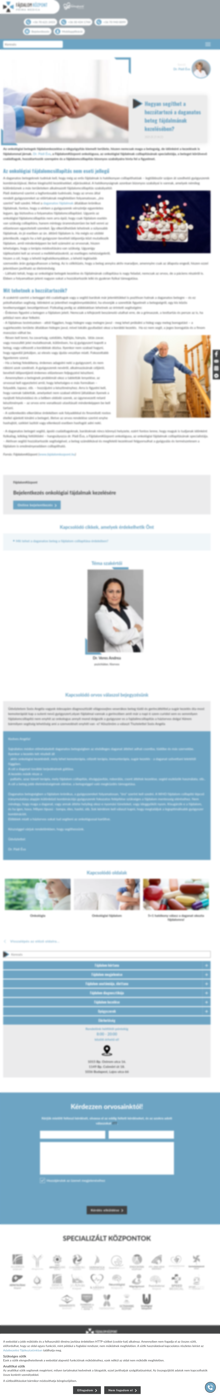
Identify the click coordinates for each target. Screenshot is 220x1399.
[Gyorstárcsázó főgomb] (210, 1387)
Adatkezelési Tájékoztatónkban (22, 1350)
